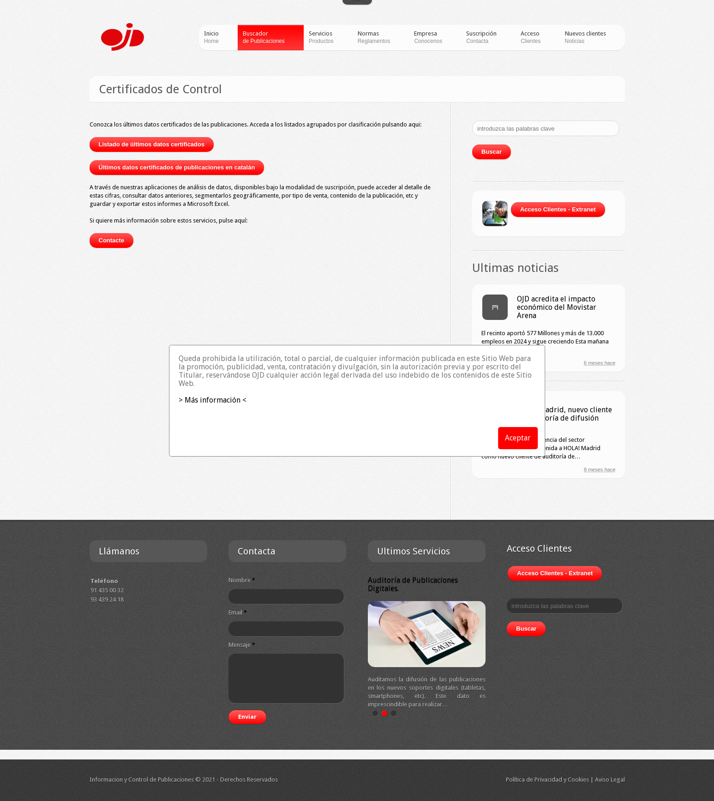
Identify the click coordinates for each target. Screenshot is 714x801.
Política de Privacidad (534, 779)
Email (237, 612)
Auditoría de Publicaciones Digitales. (413, 584)
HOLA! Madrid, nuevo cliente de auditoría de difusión (564, 413)
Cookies (578, 779)
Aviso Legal (610, 779)
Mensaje (241, 644)
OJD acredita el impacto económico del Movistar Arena (556, 307)
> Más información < (212, 400)
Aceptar (518, 438)
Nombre (241, 580)
